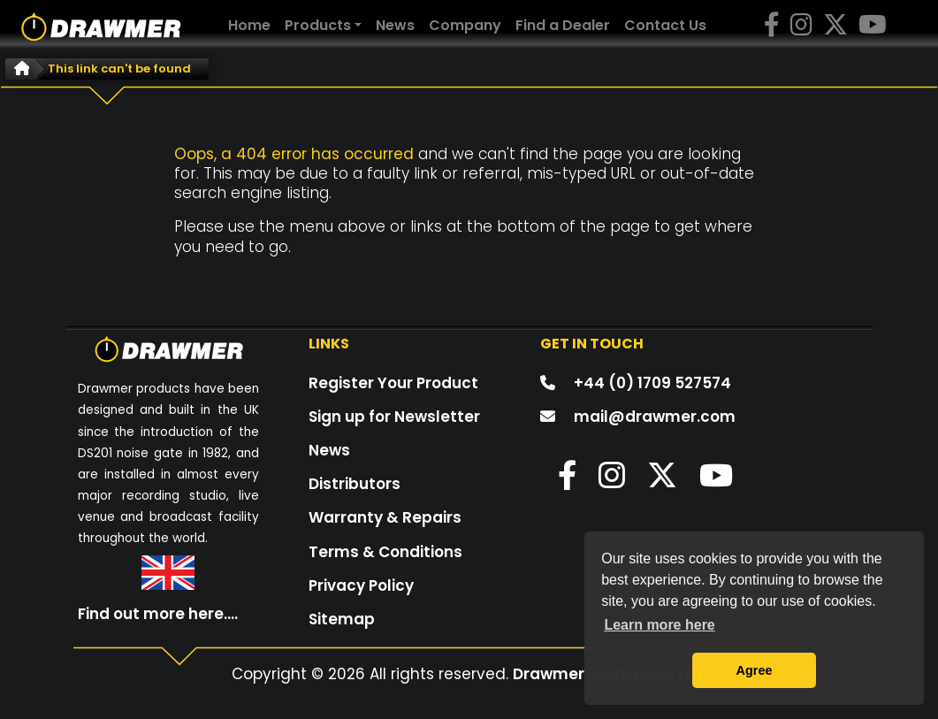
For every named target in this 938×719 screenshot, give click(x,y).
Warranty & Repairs (385, 517)
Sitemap (342, 619)
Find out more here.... (158, 613)
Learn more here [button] (659, 624)
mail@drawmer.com (655, 416)
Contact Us (665, 25)
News (395, 25)
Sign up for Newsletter (394, 416)
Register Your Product (393, 383)
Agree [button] (754, 670)
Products (318, 25)
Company (465, 25)
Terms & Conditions (385, 551)
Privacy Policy (361, 585)
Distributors (354, 483)
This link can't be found (119, 68)
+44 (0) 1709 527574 (652, 383)
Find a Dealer (562, 25)
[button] (558, 481)
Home (253, 24)
